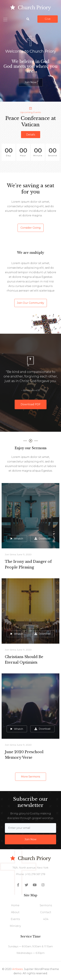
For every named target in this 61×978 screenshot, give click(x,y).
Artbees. (17, 969)
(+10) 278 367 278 (34, 874)
